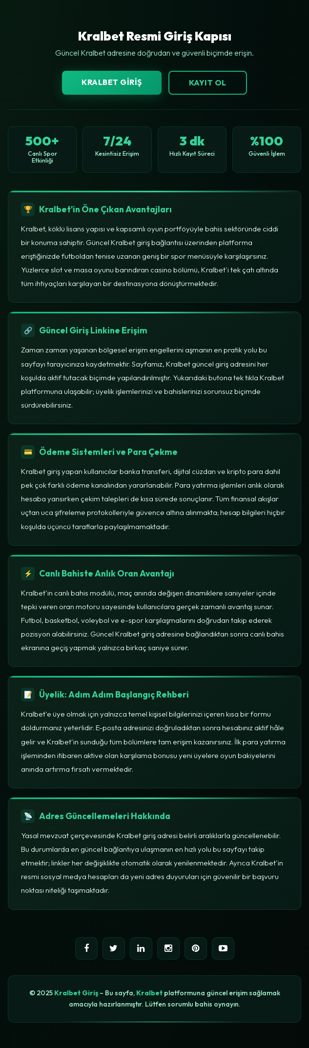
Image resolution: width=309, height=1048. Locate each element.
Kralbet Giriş (112, 82)
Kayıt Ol (208, 82)
